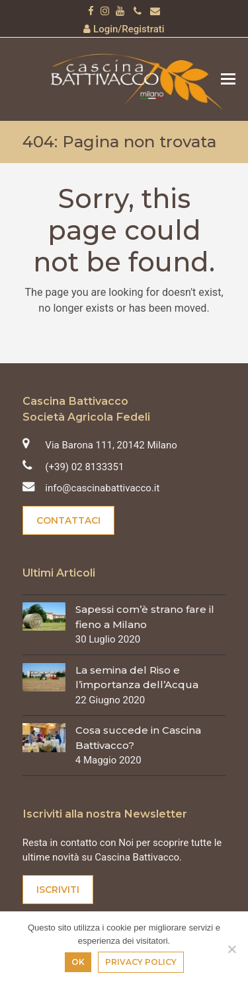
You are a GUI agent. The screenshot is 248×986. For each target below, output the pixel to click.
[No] (231, 949)
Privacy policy (141, 962)
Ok (78, 962)
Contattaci (68, 520)
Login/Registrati (129, 29)
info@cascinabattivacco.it (102, 488)
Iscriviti (57, 889)
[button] (228, 79)
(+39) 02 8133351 (84, 467)
